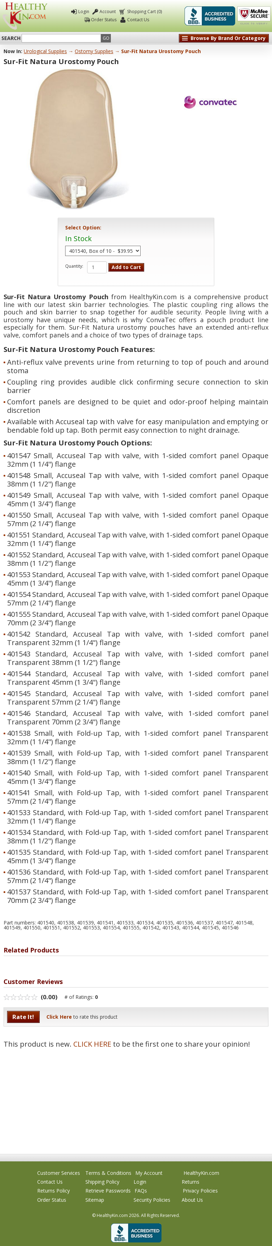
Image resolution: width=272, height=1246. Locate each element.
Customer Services (58, 1173)
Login (83, 11)
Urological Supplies (45, 51)
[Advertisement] (136, 1097)
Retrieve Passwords (108, 1190)
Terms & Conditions (108, 1173)
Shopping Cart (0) (144, 11)
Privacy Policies (200, 1190)
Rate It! (23, 1017)
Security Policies (152, 1199)
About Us (192, 1199)
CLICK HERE (92, 1044)
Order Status (104, 20)
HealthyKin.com (201, 1173)
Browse (228, 38)
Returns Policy (53, 1190)
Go (106, 38)
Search (11, 38)
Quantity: (74, 266)
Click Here (59, 1016)
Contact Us (138, 20)
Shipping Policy (102, 1181)
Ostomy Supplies (94, 51)
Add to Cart (126, 267)
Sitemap (94, 1199)
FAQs (141, 1190)
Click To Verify (254, 15)
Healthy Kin (25, 16)
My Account (149, 1173)
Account (108, 11)
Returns (190, 1181)
